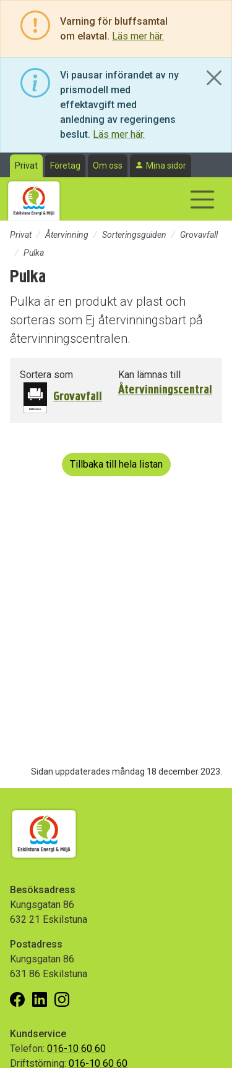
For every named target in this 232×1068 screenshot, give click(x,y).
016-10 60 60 (76, 1048)
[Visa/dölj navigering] (202, 199)
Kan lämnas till (149, 375)
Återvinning (66, 235)
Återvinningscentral (165, 389)
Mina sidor (166, 165)
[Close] (214, 78)
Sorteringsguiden (134, 235)
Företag (65, 165)
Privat (26, 165)
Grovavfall (199, 235)
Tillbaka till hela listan (116, 464)
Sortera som (46, 375)
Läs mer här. (138, 36)
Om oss (107, 165)
